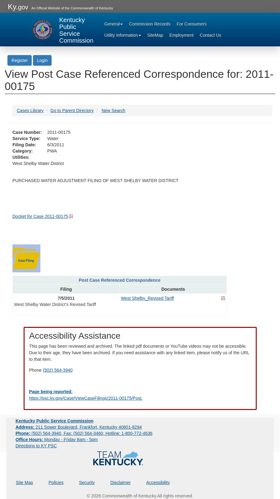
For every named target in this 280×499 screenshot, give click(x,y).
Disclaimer (120, 482)
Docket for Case (40, 216)
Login (42, 60)
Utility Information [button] (122, 35)
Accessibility (158, 482)
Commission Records (149, 23)
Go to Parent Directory (72, 110)
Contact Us (210, 35)
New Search (113, 110)
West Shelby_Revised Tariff (147, 298)
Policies (55, 482)
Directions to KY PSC (36, 445)
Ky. (18, 6)
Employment (181, 35)
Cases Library (30, 110)
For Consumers (191, 23)
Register (19, 60)
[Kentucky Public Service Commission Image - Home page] (62, 29)
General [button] (113, 23)
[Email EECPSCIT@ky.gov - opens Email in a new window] (140, 395)
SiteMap (155, 35)
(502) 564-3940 (58, 370)
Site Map (24, 482)
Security (87, 482)
